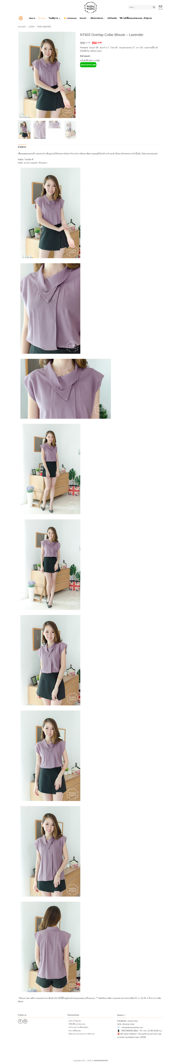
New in (32, 18)
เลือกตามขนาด (97, 18)
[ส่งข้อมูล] (154, 7)
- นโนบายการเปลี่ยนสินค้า (78, 1027)
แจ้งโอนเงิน (112, 18)
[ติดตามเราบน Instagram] (25, 1021)
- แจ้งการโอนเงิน (74, 1021)
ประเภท (84, 18)
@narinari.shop (128, 1024)
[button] (160, 7)
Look (31, 27)
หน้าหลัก (22, 27)
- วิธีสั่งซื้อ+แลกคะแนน (76, 1024)
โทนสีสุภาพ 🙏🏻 (55, 18)
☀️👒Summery (70, 18)
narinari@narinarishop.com (132, 1027)
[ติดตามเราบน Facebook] (20, 1021)
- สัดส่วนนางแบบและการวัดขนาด (81, 1034)
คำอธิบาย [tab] (22, 147)
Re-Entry (42, 18)
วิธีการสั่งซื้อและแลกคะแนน (131, 18)
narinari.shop (132, 1021)
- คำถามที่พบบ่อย (74, 1031)
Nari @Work (44, 27)
